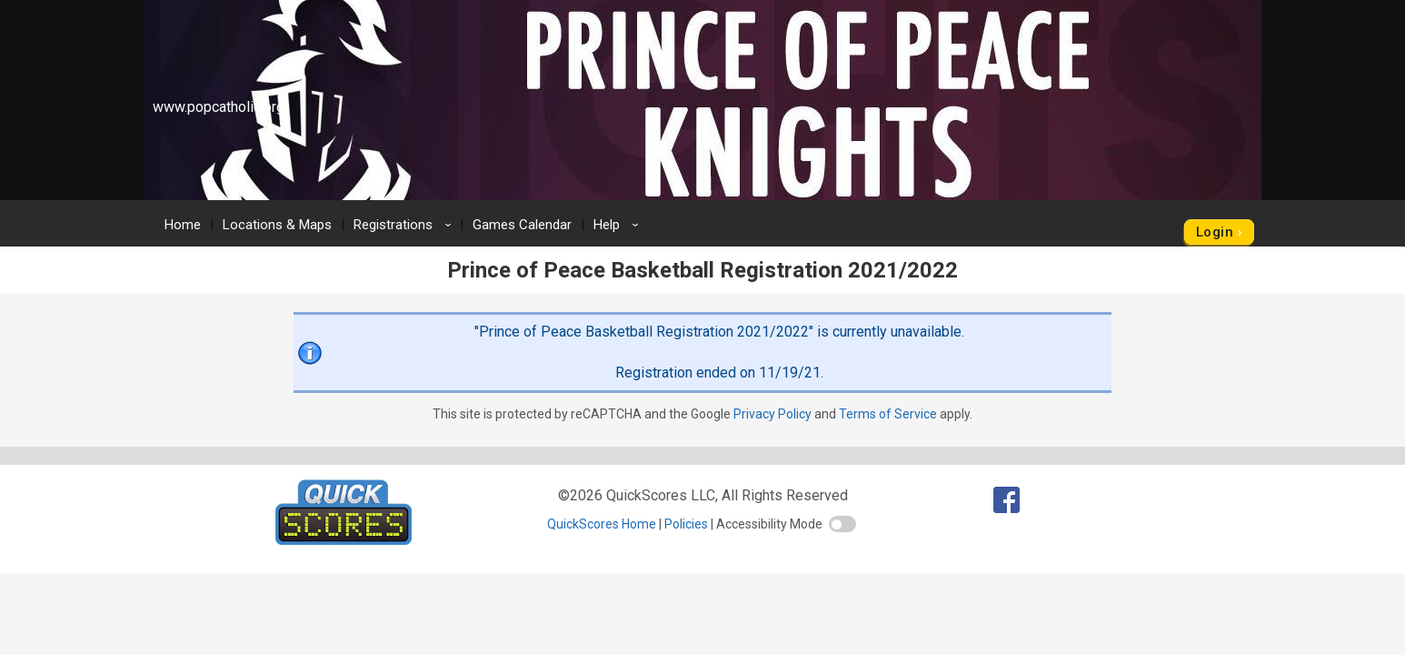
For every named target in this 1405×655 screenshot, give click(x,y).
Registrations (405, 225)
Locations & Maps (277, 225)
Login (1214, 232)
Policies (686, 524)
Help (618, 225)
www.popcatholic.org (218, 107)
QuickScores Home (601, 524)
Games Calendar (522, 225)
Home (182, 225)
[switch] (842, 524)
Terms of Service (888, 414)
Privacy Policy (772, 414)
